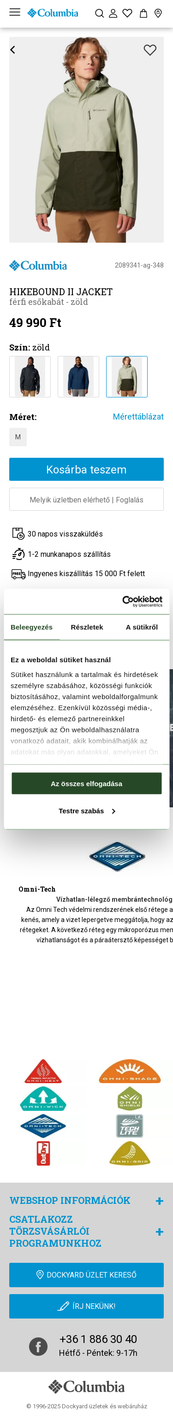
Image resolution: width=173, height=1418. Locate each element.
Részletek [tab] (87, 627)
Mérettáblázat (138, 416)
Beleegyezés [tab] (32, 627)
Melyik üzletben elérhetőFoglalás (86, 500)
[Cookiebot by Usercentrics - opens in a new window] (123, 601)
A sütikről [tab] (142, 627)
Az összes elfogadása (86, 784)
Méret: (22, 416)
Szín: (19, 347)
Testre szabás (87, 810)
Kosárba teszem (86, 469)
